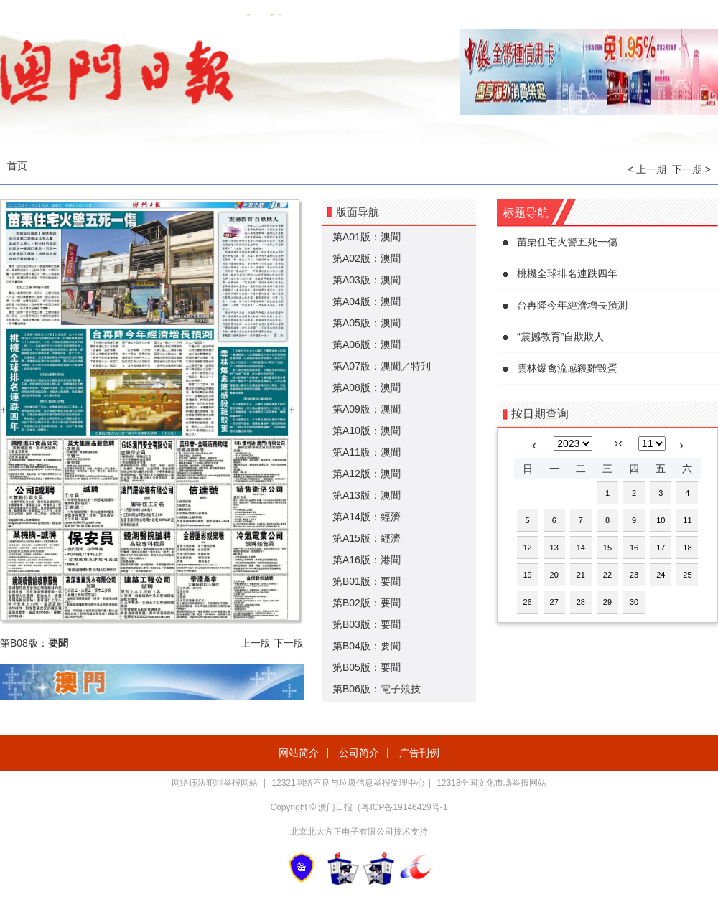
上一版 (256, 643)
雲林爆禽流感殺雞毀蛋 (567, 368)
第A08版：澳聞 (366, 387)
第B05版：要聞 (366, 667)
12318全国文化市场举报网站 (491, 783)
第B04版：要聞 (366, 646)
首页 (17, 165)
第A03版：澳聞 (366, 280)
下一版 (289, 643)
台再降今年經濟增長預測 (572, 305)
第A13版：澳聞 (366, 495)
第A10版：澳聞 (366, 430)
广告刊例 (419, 752)
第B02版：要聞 (366, 602)
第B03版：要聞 (366, 624)
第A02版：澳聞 (366, 258)
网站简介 (299, 752)
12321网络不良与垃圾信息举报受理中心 (347, 783)
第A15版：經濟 (366, 538)
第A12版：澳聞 (366, 473)
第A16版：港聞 (366, 559)
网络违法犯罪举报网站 (216, 783)
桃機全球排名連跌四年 (567, 273)
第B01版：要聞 (366, 581)
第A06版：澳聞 (366, 344)
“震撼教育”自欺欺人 (560, 336)
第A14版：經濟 (366, 516)
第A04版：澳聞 (366, 301)
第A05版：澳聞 (366, 323)
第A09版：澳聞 (366, 409)
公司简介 (359, 752)
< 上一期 (647, 169)
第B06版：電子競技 (376, 689)
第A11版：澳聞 (366, 452)
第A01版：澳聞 (366, 237)
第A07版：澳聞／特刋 (381, 366)
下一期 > (691, 169)
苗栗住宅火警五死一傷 (567, 242)
